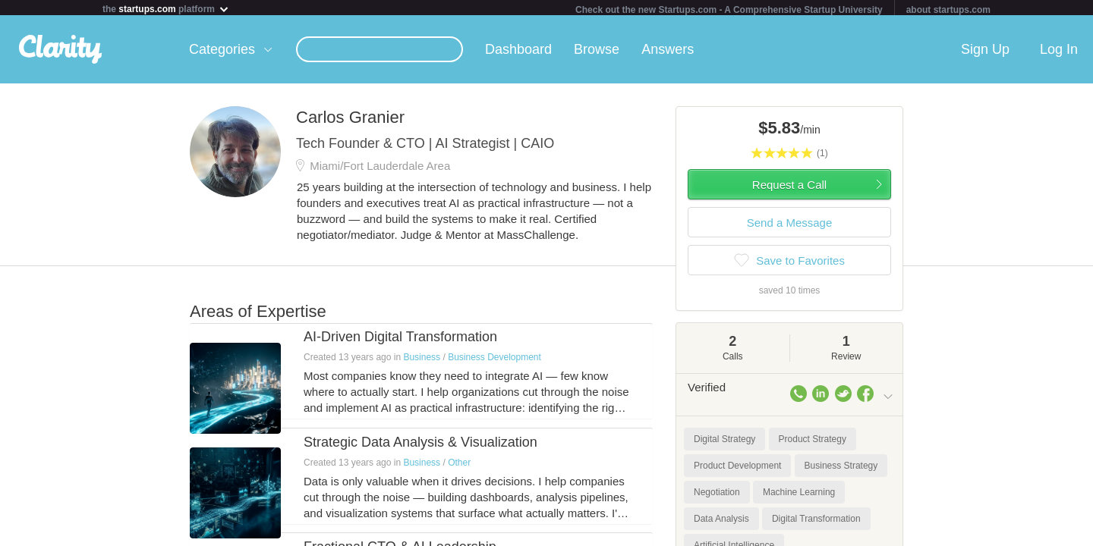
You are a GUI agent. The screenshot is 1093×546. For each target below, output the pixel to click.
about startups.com (948, 10)
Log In (1059, 52)
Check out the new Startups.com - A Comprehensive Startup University (729, 10)
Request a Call (789, 187)
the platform (166, 9)
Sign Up (985, 52)
